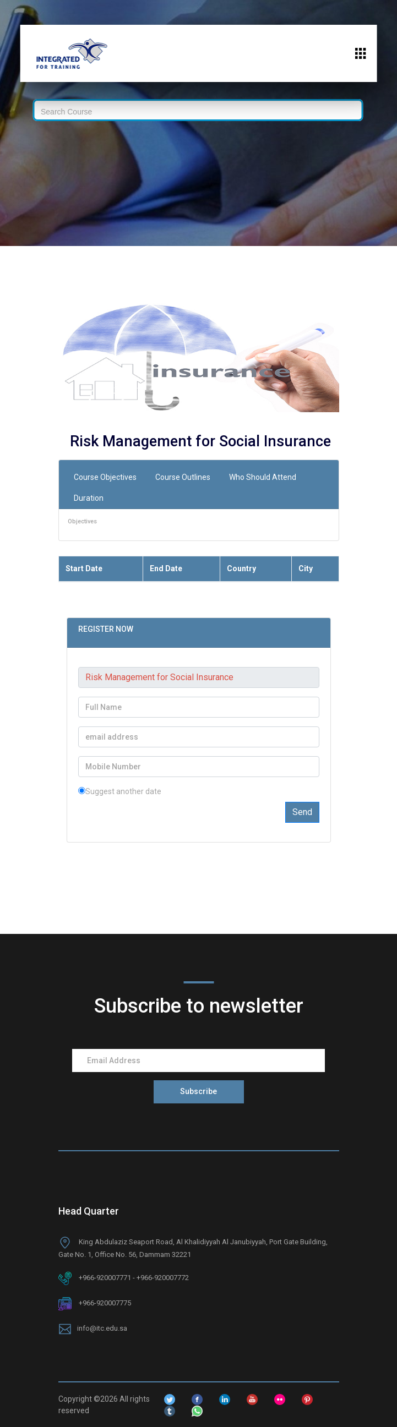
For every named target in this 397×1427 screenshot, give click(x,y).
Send (302, 812)
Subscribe (198, 1091)
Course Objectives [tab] (105, 477)
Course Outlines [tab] (182, 477)
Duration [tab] (89, 498)
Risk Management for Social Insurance (200, 441)
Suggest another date (119, 791)
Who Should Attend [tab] (262, 477)
